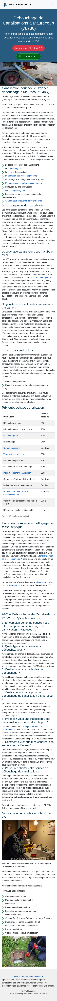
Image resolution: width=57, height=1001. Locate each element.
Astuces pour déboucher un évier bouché (23, 201)
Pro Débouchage (20, 4)
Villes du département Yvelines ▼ (28, 977)
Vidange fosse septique (13, 454)
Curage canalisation (12, 448)
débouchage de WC (44, 278)
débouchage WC (15, 168)
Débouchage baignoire (15, 190)
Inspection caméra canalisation (17, 473)
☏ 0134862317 (28, 56)
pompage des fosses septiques (22, 176)
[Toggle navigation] (51, 4)
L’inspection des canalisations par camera (23, 183)
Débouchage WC (11, 435)
